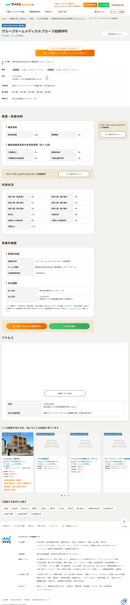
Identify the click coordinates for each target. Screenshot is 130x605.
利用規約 (27, 600)
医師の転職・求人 (103, 578)
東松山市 (24, 508)
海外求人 (103, 542)
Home (4, 18)
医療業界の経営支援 (65, 581)
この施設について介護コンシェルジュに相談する (65, 53)
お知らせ (31, 526)
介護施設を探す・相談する (17, 18)
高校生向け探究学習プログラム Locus (64, 554)
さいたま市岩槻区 (17, 35)
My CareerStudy (89, 566)
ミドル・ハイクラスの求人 (46, 545)
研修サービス (41, 586)
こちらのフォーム (74, 308)
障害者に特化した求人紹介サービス (103, 545)
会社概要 (5, 600)
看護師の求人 (76, 578)
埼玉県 (6, 35)
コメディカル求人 (89, 578)
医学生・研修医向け (79, 542)
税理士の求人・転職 (44, 578)
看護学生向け (65, 542)
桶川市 (52, 508)
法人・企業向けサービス (70, 526)
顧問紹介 (56, 578)
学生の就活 (40, 542)
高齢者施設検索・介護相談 (112, 569)
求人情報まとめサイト (44, 559)
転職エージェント (91, 574)
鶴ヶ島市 (80, 508)
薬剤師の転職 (65, 578)
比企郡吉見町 (22, 514)
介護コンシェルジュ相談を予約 (26, 326)
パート (69, 545)
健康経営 (78, 586)
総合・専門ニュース (61, 559)
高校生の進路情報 (43, 554)
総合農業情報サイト (112, 562)
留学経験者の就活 (52, 542)
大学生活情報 (41, 562)
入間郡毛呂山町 (93, 508)
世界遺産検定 (98, 562)
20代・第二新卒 (69, 574)
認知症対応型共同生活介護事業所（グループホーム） (68, 18)
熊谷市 (14, 508)
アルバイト (61, 545)
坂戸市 (70, 508)
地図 (47, 78)
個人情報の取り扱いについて (41, 600)
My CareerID (100, 566)
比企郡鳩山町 (36, 514)
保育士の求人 (116, 578)
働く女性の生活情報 (55, 562)
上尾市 (43, 508)
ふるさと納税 (76, 566)
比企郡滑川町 (108, 508)
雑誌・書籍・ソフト (71, 562)
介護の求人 (52, 581)
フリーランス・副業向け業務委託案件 (50, 549)
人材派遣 (40, 574)
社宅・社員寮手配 (105, 586)
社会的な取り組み (16, 600)
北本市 (61, 508)
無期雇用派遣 (41, 581)
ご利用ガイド (6, 526)
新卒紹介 (80, 574)
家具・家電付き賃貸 (64, 569)
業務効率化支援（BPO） (56, 586)
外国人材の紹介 (78, 581)
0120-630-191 (118, 5)
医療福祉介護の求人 (72, 549)
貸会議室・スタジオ (90, 586)
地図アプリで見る (65, 393)
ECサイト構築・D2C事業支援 (59, 566)
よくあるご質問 (19, 526)
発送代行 (70, 586)
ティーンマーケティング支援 (108, 559)
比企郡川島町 (8, 514)
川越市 (5, 508)
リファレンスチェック (44, 589)
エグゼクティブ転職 (106, 574)
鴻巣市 (34, 508)
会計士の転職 (119, 574)
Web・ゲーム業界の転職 (53, 574)
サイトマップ (54, 526)
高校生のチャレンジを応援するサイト (83, 559)
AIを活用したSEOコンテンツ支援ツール (87, 569)
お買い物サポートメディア (46, 569)
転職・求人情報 (93, 542)
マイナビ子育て (42, 566)
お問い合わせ (41, 526)
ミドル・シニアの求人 (81, 545)
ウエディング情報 (86, 562)
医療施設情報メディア (115, 566)
